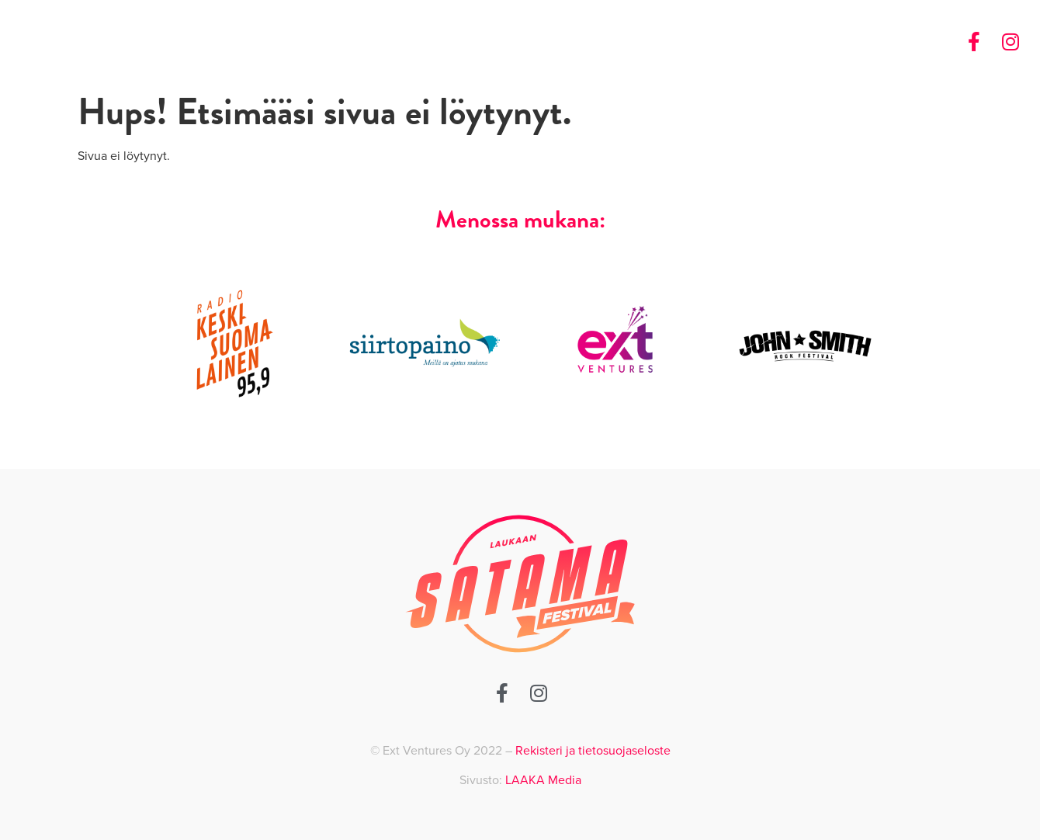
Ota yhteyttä (873, 41)
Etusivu (729, 41)
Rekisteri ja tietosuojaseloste (593, 750)
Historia (793, 41)
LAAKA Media (543, 780)
